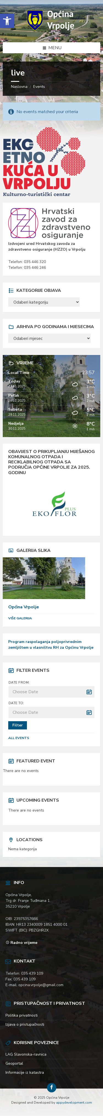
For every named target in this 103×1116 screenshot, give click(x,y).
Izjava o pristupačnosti (24, 1024)
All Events (18, 738)
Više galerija (20, 618)
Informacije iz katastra (24, 1072)
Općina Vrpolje (23, 607)
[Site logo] (51, 31)
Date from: (19, 682)
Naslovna (19, 86)
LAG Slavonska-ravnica (25, 1054)
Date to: (16, 703)
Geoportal (14, 1063)
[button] (7, 21)
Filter (17, 725)
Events (39, 86)
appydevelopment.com (74, 1102)
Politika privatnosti (21, 1015)
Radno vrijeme (23, 942)
